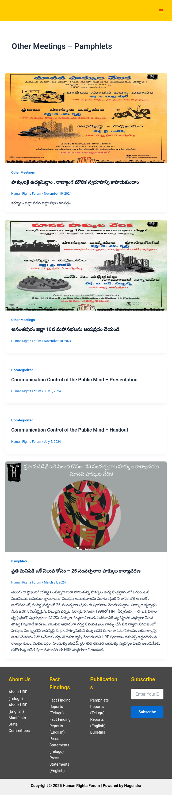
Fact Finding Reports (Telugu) (60, 706)
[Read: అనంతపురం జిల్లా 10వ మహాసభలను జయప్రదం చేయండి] (86, 265)
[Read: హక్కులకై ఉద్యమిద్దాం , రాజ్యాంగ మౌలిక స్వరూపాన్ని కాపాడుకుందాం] (86, 117)
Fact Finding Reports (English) (60, 726)
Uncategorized (22, 370)
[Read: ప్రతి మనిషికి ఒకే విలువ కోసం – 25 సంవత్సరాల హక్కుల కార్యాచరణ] (86, 506)
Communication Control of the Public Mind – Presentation (74, 379)
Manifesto (17, 717)
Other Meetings (23, 172)
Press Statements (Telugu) (59, 745)
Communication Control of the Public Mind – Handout (69, 430)
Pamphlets (19, 561)
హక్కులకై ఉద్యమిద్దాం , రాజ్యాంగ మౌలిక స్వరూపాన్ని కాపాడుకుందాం (75, 182)
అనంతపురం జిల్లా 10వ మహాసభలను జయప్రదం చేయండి (65, 329)
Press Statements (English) (59, 764)
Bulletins (97, 732)
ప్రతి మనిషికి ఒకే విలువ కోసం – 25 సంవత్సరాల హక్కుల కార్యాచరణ (75, 571)
